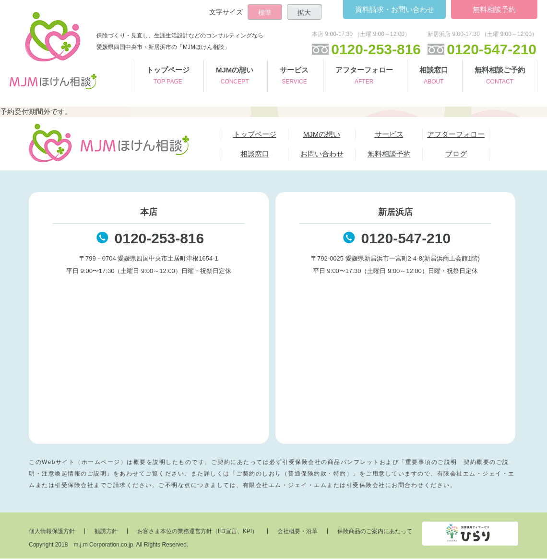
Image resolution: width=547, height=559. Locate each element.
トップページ (168, 76)
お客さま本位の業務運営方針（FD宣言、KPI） (197, 532)
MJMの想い (234, 76)
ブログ (456, 154)
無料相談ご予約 (500, 76)
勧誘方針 (106, 532)
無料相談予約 (494, 9)
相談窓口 (433, 76)
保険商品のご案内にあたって (374, 532)
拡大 (304, 12)
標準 (265, 12)
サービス (294, 76)
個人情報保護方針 (52, 532)
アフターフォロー (364, 76)
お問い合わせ (394, 9)
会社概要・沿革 (297, 532)
